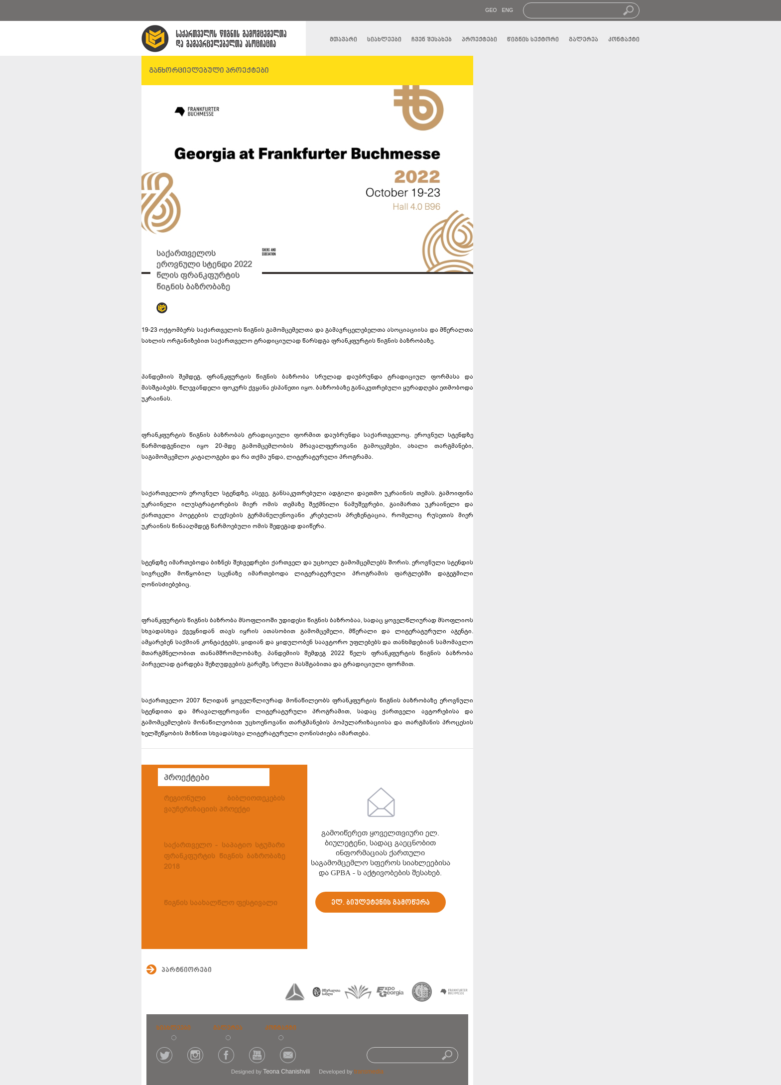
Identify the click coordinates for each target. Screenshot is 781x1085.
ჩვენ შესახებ (431, 40)
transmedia (369, 1071)
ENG (507, 10)
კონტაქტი (624, 40)
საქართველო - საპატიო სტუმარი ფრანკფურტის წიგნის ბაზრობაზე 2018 (224, 855)
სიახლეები (384, 40)
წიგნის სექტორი (533, 40)
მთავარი (343, 40)
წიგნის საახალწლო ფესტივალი (220, 903)
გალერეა (583, 40)
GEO (491, 10)
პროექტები (479, 40)
